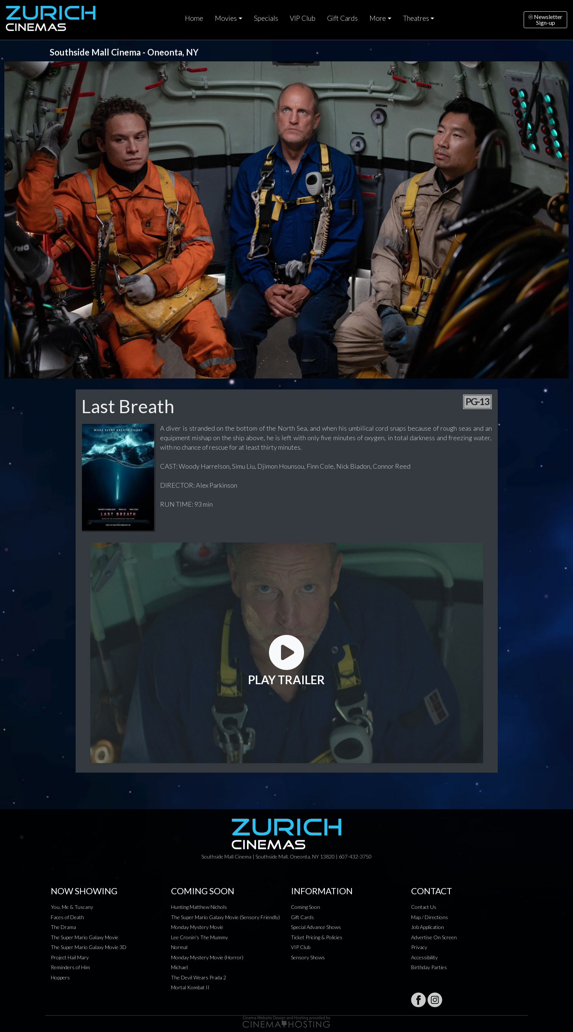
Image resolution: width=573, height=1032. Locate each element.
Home (194, 18)
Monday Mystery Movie (197, 927)
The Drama (63, 927)
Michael (179, 967)
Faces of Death (67, 917)
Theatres (416, 18)
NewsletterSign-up (545, 19)
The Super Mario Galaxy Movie (84, 937)
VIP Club (302, 18)
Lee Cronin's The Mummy (199, 937)
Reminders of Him (70, 967)
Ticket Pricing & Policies (316, 937)
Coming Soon (305, 907)
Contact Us (423, 907)
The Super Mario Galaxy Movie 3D (88, 947)
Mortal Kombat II (190, 987)
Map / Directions (429, 917)
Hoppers (60, 977)
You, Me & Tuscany (72, 907)
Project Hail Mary (70, 957)
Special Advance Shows (316, 927)
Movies (226, 18)
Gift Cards (342, 18)
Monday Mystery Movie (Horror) (207, 957)
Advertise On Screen (434, 937)
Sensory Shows (308, 957)
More (377, 18)
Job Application (427, 927)
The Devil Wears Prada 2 (198, 977)
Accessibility (424, 957)
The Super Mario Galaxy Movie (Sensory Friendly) (225, 917)
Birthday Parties (429, 967)
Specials (266, 18)
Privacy (419, 947)
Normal (179, 947)
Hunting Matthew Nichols (199, 907)
